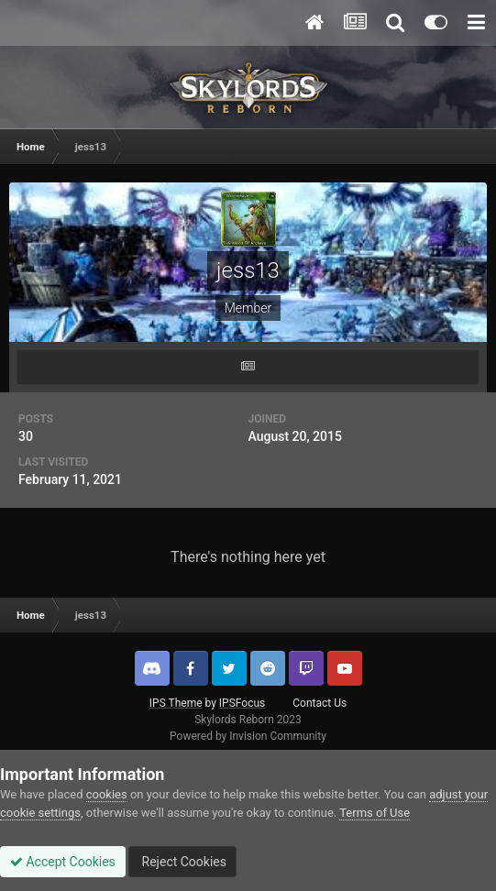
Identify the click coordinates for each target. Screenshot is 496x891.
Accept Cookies (63, 861)
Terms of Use (374, 813)
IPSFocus (242, 703)
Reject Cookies (182, 861)
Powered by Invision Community (248, 736)
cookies (106, 794)
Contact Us (319, 703)
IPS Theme (176, 703)
